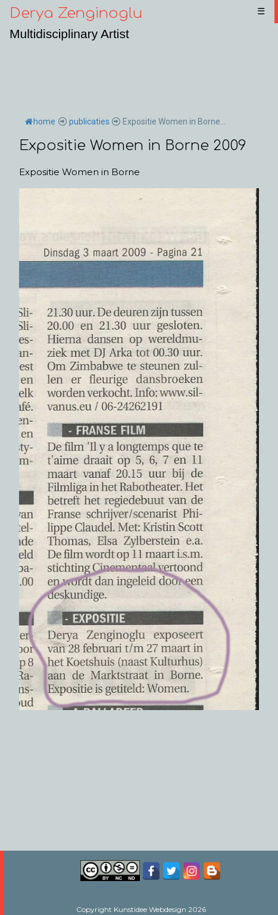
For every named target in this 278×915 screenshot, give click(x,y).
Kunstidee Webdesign (150, 909)
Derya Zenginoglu (76, 13)
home (40, 121)
